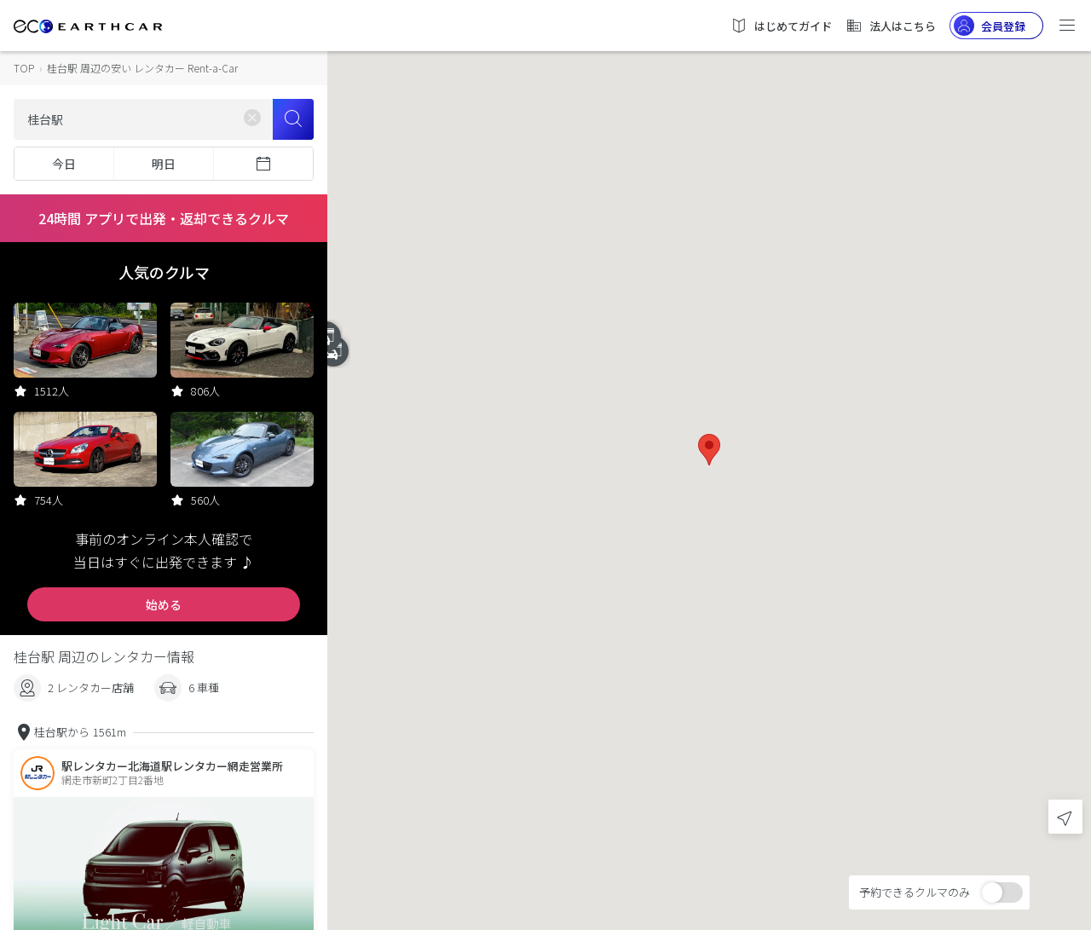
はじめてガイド (781, 25)
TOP (24, 68)
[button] (709, 449)
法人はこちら (891, 25)
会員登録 (989, 25)
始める (164, 604)
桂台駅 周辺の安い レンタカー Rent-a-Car (142, 68)
